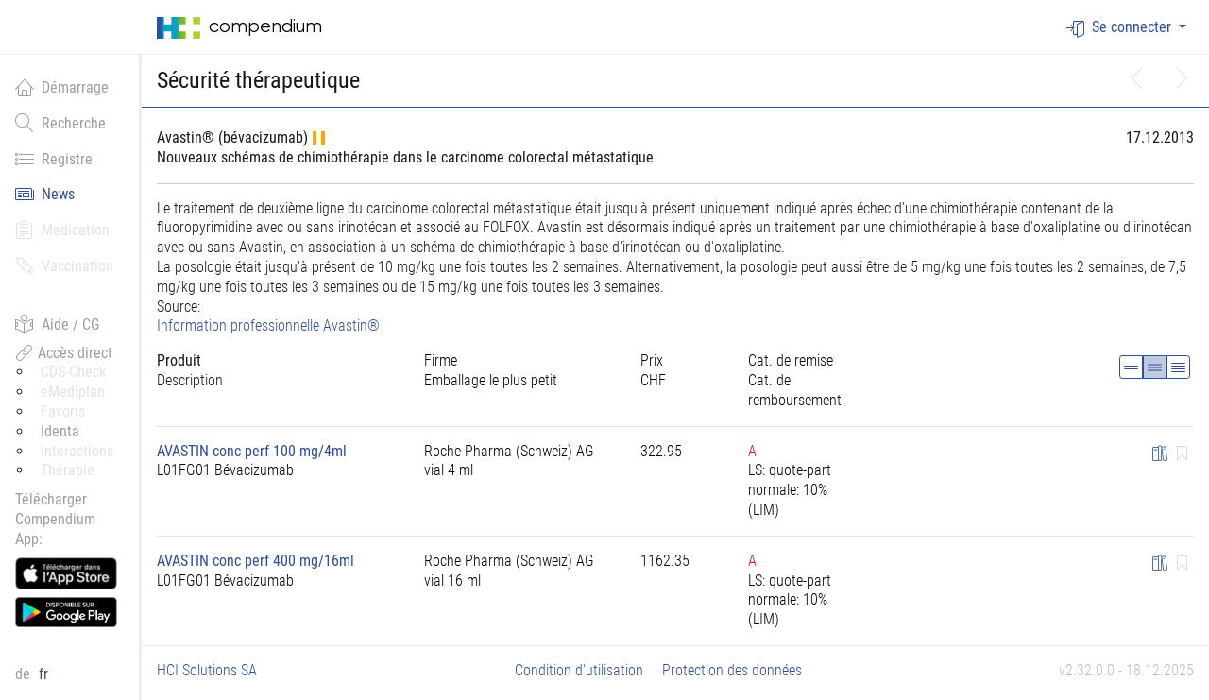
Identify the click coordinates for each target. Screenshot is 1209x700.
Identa (60, 431)
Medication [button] (62, 229)
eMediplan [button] (73, 392)
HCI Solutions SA (207, 670)
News (45, 193)
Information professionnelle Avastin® (268, 325)
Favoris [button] (63, 411)
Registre (54, 158)
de (24, 674)
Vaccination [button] (64, 265)
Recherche (60, 122)
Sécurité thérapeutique (258, 80)
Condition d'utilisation (579, 670)
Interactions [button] (77, 451)
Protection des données (732, 670)
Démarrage (62, 86)
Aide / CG (57, 324)
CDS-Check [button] (73, 372)
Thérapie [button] (67, 470)
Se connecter (1120, 28)
